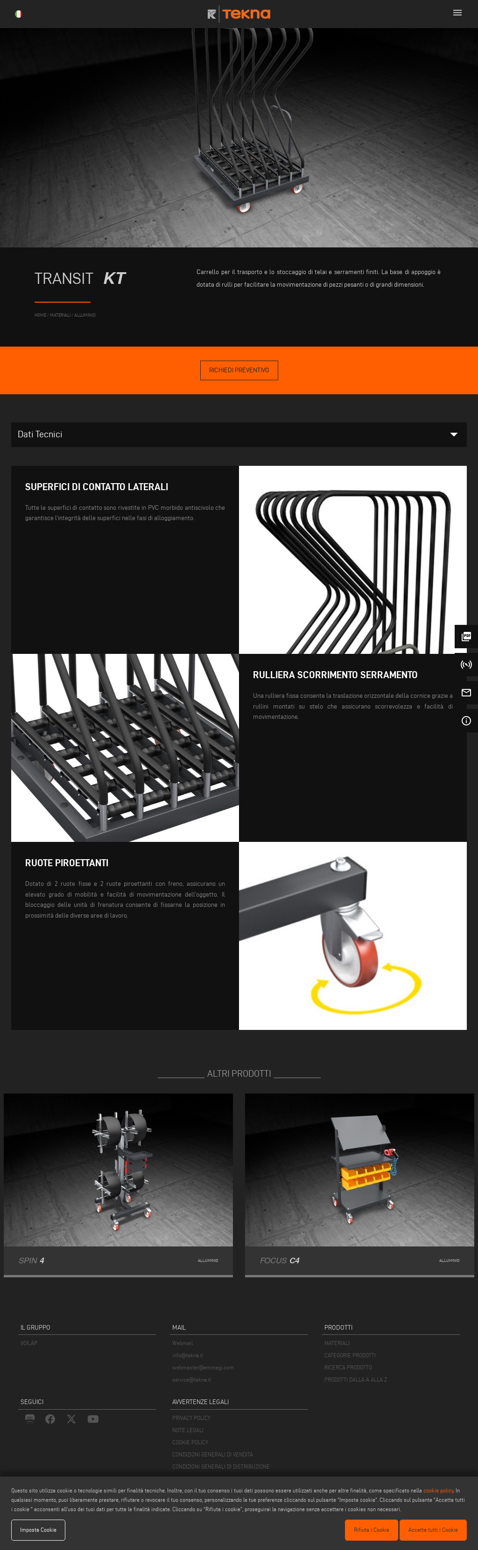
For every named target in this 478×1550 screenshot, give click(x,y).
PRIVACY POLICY (191, 1418)
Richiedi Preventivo (239, 370)
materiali (60, 315)
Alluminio (85, 315)
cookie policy (438, 1490)
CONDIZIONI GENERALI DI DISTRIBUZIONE (221, 1466)
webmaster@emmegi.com (203, 1367)
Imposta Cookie (38, 1530)
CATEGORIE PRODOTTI (350, 1355)
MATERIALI (337, 1343)
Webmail (182, 1343)
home (40, 315)
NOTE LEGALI (188, 1430)
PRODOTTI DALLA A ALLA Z (355, 1379)
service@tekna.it (191, 1379)
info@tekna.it (187, 1355)
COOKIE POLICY (190, 1442)
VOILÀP (29, 1343)
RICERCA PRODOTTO (348, 1367)
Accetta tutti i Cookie (433, 1530)
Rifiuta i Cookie (371, 1530)
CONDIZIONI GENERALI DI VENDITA (212, 1454)
